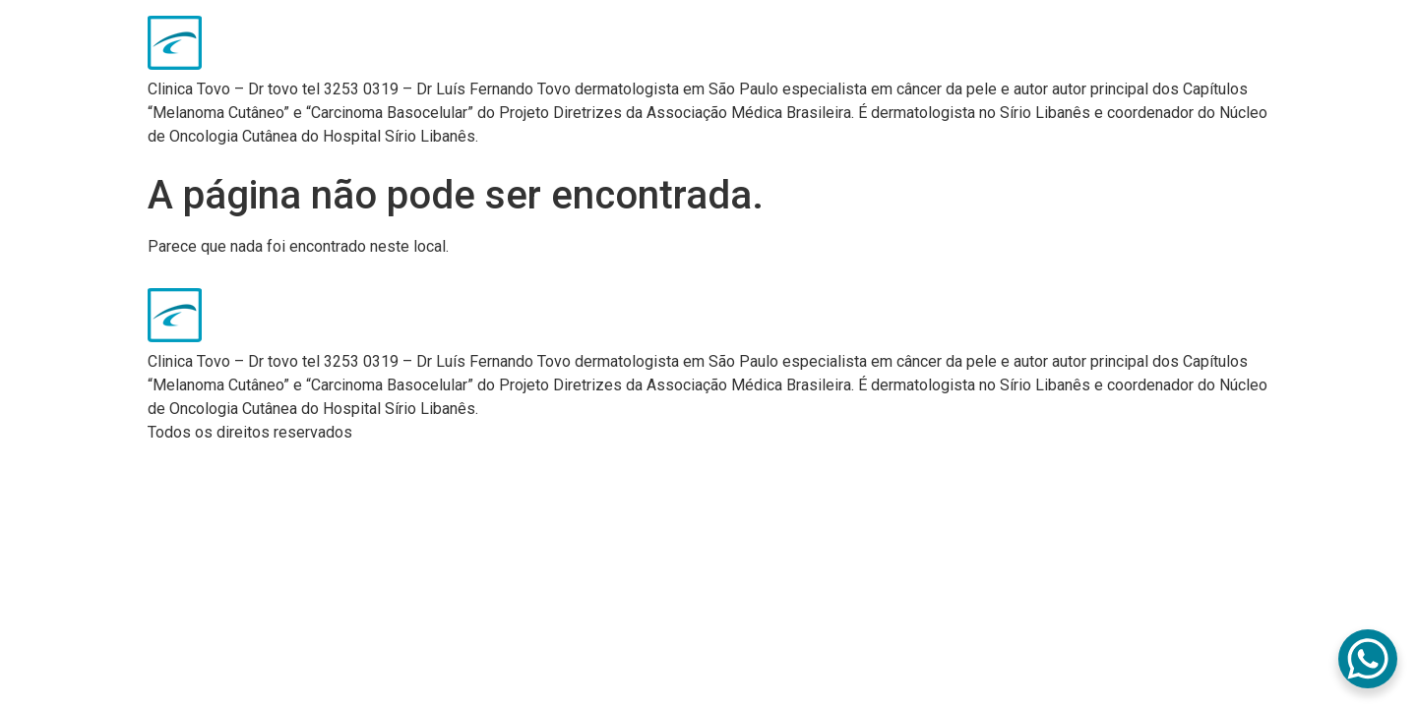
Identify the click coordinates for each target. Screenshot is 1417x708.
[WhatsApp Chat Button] (1367, 658)
